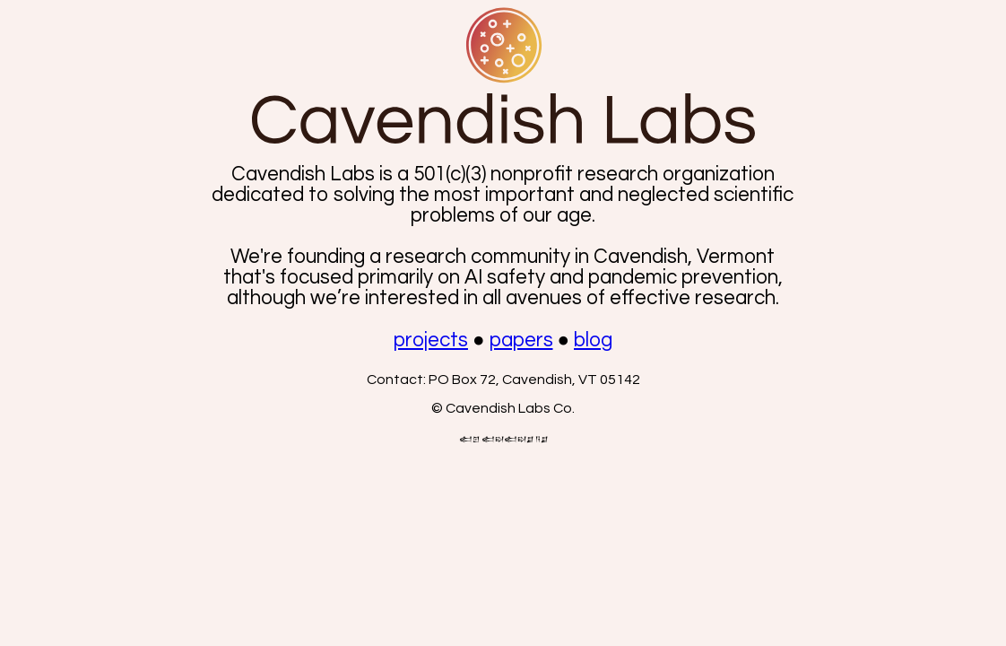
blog (593, 340)
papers (521, 340)
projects (431, 340)
